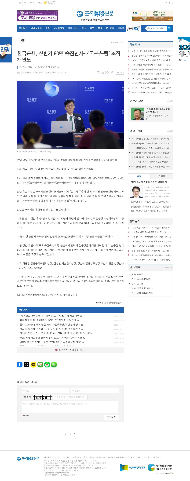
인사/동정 (135, 268)
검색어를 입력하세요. (155, 28)
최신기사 (134, 44)
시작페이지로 (19, 3)
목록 (98, 72)
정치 (84, 28)
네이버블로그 (40, 364)
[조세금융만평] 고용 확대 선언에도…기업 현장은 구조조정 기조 (152, 246)
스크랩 (112, 72)
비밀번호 (76, 390)
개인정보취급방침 (79, 457)
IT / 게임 (110, 28)
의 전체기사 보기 (108, 302)
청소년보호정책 (101, 457)
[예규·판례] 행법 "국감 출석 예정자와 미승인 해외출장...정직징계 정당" (151, 157)
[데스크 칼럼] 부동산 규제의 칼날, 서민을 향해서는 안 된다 (151, 211)
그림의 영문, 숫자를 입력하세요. (69, 397)
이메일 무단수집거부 (124, 457)
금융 (47, 28)
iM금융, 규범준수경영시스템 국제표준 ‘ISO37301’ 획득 (152, 88)
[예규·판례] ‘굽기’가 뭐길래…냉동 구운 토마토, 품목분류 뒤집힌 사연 (151, 166)
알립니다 (157, 457)
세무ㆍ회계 (36, 28)
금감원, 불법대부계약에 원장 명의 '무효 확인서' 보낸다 (152, 55)
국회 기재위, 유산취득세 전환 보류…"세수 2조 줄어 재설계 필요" (152, 65)
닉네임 (26, 390)
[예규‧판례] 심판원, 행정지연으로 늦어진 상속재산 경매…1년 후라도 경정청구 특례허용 (151, 161)
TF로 (100, 28)
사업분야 (66, 457)
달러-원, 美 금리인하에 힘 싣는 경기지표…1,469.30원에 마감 (152, 51)
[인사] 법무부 (137, 274)
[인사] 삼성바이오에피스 (142, 288)
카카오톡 (33, 364)
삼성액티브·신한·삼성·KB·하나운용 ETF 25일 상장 (152, 260)
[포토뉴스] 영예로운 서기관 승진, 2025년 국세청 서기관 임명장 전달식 (152, 60)
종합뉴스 (23, 28)
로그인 (167, 2)
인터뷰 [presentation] (161, 176)
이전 (66, 434)
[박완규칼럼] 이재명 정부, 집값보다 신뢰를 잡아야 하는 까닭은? (151, 206)
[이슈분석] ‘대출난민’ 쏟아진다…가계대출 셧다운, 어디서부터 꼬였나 (152, 78)
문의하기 (147, 457)
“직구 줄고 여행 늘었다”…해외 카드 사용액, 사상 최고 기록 (152, 92)
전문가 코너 (136, 101)
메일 (103, 72)
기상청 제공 (51, 4)
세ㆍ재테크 (58, 28)
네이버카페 (47, 364)
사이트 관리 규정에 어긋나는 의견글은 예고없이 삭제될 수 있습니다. (55, 403)
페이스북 (19, 364)
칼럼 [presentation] (139, 176)
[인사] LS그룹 (137, 283)
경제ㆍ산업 (73, 28)
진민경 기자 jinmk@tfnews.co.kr (30, 72)
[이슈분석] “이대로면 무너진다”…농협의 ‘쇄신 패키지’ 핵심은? (152, 241)
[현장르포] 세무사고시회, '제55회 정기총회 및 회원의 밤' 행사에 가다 (152, 227)
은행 (122, 42)
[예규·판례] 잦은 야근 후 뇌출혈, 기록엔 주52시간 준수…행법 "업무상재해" (151, 138)
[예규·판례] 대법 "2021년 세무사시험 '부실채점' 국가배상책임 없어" (151, 143)
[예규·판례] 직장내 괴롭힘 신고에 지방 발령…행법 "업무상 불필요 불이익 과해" (151, 152)
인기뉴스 (134, 221)
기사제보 (138, 457)
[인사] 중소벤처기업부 (141, 279)
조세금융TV (133, 28)
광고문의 (57, 457)
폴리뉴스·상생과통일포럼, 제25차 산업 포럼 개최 (152, 255)
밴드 (54, 364)
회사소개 (47, 457)
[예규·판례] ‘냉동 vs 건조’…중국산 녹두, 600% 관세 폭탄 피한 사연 (151, 147)
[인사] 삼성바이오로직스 (142, 292)
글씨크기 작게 (122, 73)
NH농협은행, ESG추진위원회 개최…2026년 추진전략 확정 (152, 83)
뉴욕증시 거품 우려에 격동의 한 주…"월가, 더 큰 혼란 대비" (152, 232)
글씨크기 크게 (118, 73)
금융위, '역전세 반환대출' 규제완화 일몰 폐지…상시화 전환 (152, 69)
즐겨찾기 (25, 3)
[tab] (139, 176)
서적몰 (121, 28)
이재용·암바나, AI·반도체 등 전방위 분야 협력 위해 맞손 (152, 74)
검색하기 (169, 28)
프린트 (107, 72)
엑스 (26, 364)
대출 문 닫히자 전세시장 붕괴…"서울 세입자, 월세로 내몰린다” (152, 237)
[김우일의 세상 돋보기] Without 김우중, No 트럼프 (151, 201)
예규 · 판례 (136, 131)
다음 (75, 434)
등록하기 (111, 417)
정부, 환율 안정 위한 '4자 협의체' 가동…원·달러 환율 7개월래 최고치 (152, 250)
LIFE (92, 28)
